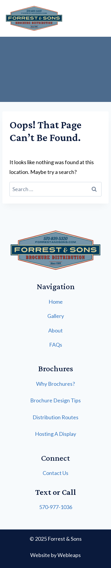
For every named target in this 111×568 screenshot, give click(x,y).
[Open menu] (104, 18)
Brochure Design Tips (55, 400)
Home (56, 301)
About (55, 330)
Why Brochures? (55, 383)
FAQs (55, 344)
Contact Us (55, 473)
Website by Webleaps (55, 555)
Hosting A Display (55, 434)
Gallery (55, 316)
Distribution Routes (55, 417)
